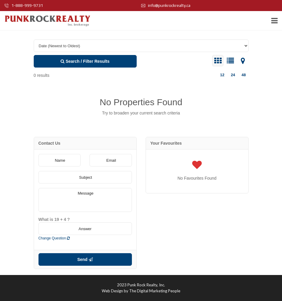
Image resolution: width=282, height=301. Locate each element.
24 (233, 75)
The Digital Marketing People (154, 290)
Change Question (54, 238)
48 (243, 75)
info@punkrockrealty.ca (165, 5)
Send (85, 259)
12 (222, 75)
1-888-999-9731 (23, 5)
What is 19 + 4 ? (54, 219)
